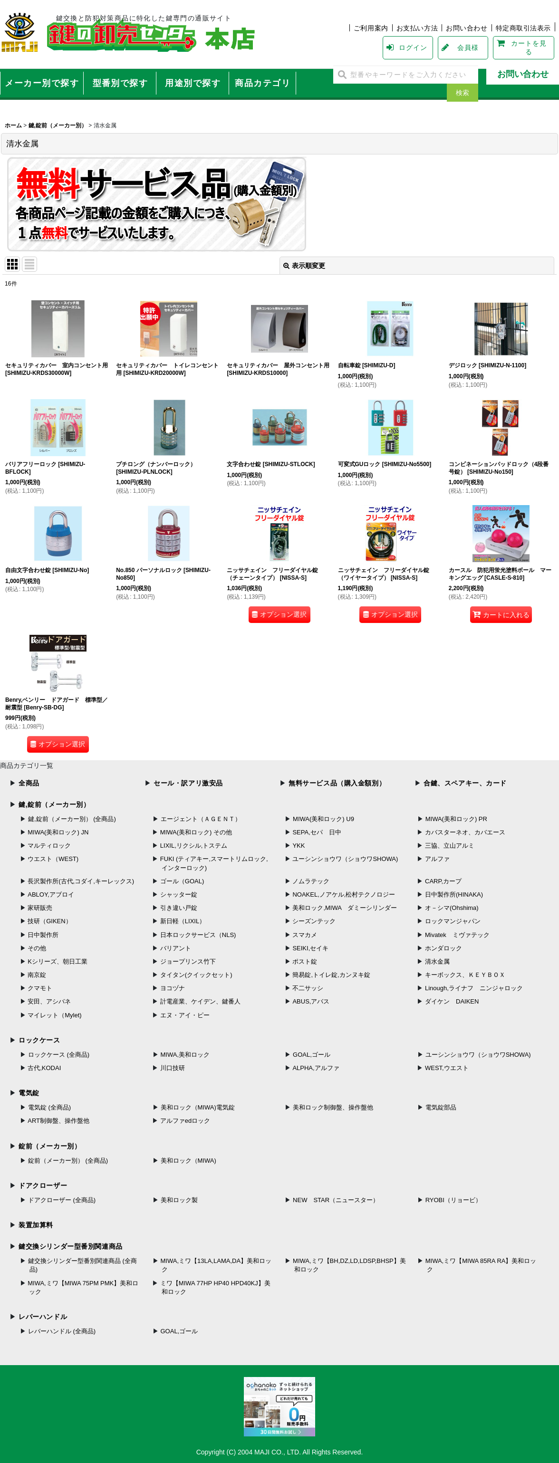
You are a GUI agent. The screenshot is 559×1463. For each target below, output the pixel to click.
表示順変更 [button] (304, 265)
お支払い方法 (417, 28)
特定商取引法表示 (523, 28)
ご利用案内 (371, 28)
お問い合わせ (466, 28)
